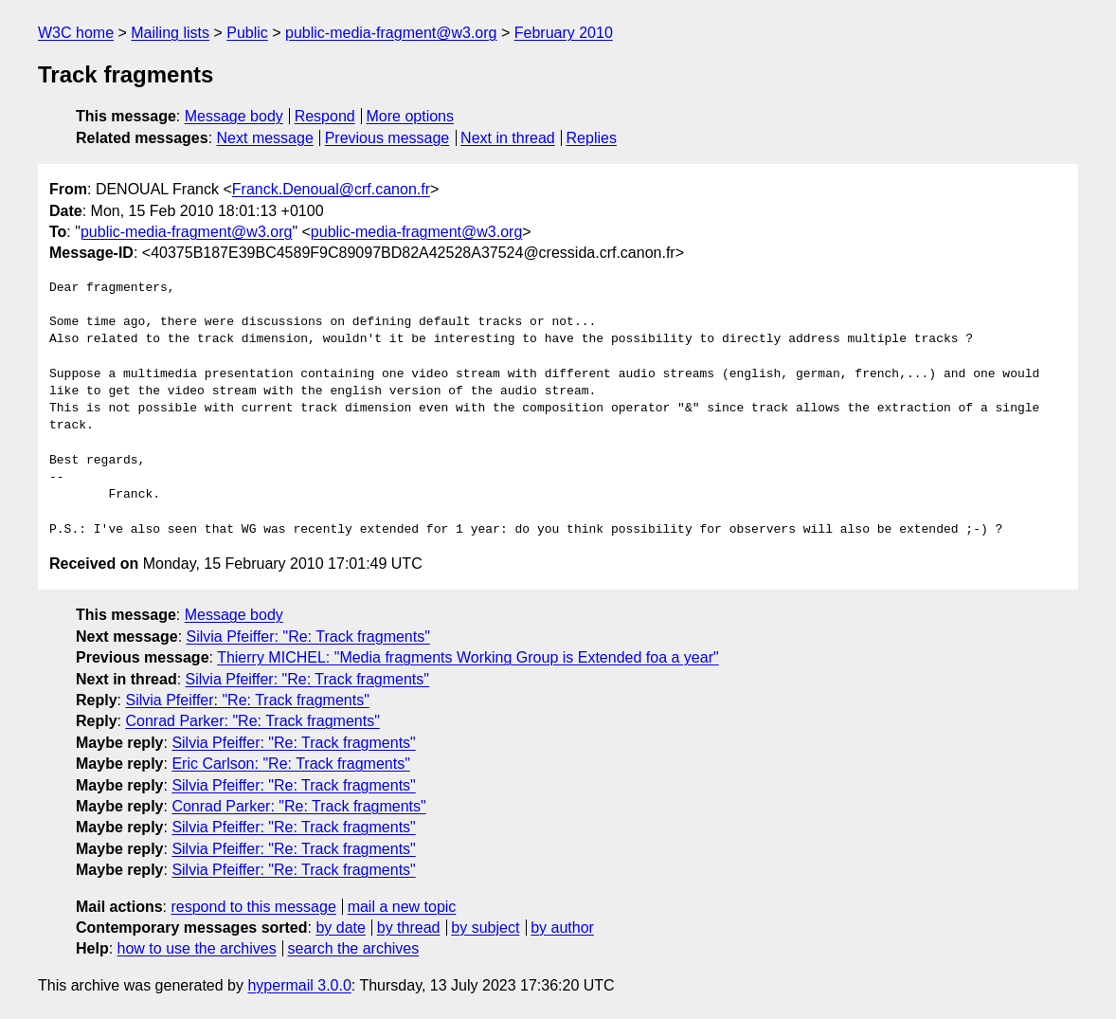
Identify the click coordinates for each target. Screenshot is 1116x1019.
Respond (325, 116)
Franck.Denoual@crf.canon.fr (331, 189)
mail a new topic (402, 907)
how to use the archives (197, 948)
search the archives (354, 948)
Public (247, 33)
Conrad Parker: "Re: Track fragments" (252, 721)
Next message (265, 138)
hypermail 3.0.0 (299, 985)
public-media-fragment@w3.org (390, 33)
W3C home (76, 33)
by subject (485, 927)
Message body (234, 116)
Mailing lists (170, 33)
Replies (592, 138)
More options (411, 116)
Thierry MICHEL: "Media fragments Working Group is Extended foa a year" (468, 657)
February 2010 (563, 33)
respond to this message (253, 907)
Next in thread (507, 138)
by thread (409, 927)
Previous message (387, 138)
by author (562, 927)
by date (340, 927)
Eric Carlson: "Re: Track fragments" (290, 763)
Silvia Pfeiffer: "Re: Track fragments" (308, 636)
